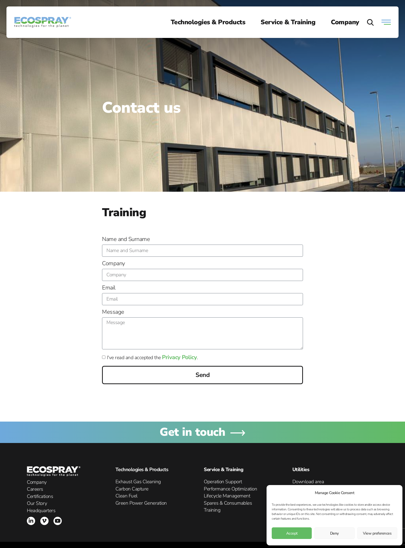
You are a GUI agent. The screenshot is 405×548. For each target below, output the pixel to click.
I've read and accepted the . (152, 357)
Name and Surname (126, 239)
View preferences (377, 533)
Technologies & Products (208, 22)
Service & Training (288, 22)
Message (113, 312)
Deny (334, 533)
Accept (292, 533)
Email (108, 288)
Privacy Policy (179, 357)
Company (345, 22)
